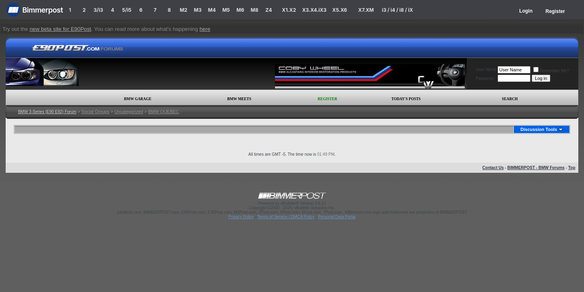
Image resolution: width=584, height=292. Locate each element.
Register (555, 11)
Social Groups (96, 111)
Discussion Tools (538, 129)
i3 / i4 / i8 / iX (397, 10)
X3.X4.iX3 (314, 10)
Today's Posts (406, 99)
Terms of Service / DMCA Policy (285, 217)
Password (485, 78)
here (205, 29)
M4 (212, 10)
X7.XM (366, 10)
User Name (486, 69)
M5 (226, 10)
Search (510, 99)
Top (571, 167)
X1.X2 (289, 10)
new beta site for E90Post (60, 29)
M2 (183, 10)
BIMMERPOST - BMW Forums (536, 167)
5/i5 (126, 10)
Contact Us (493, 167)
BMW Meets (239, 99)
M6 (240, 10)
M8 (254, 10)
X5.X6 (339, 10)
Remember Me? (551, 71)
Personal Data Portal (336, 217)
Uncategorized (128, 111)
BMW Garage (137, 99)
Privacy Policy (240, 217)
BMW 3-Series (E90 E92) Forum (47, 112)
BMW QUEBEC (163, 111)
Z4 (268, 10)
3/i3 (98, 10)
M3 (198, 10)
